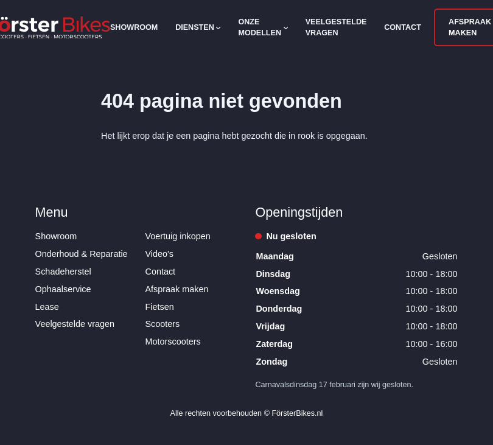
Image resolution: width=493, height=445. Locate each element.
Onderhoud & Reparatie (81, 254)
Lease (47, 307)
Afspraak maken (177, 289)
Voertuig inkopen (178, 236)
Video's (159, 254)
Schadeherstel (63, 271)
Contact (402, 27)
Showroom (134, 27)
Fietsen (159, 307)
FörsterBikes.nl (297, 413)
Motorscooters (173, 341)
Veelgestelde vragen (336, 27)
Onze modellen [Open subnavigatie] (262, 27)
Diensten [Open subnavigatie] (197, 27)
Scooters (162, 324)
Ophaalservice (63, 289)
